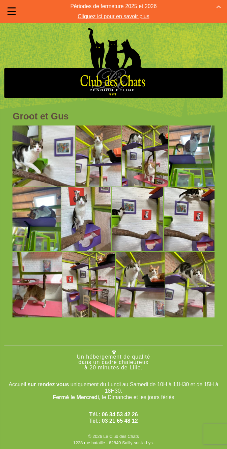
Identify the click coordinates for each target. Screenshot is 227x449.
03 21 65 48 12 (120, 419)
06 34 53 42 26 (120, 412)
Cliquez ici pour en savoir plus (113, 15)
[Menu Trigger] (11, 11)
